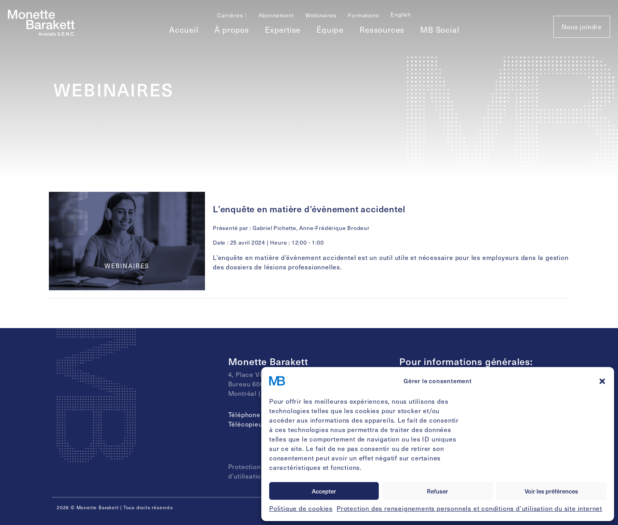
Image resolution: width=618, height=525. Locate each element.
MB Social (439, 29)
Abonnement (276, 15)
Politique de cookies (301, 508)
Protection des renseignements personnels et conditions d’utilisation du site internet (469, 508)
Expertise (283, 29)
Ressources (381, 29)
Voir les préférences (551, 491)
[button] (602, 381)
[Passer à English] (401, 14)
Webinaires (320, 15)
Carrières (232, 15)
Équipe (330, 29)
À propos (231, 29)
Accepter (324, 491)
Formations (363, 15)
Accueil (184, 29)
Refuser (437, 491)
